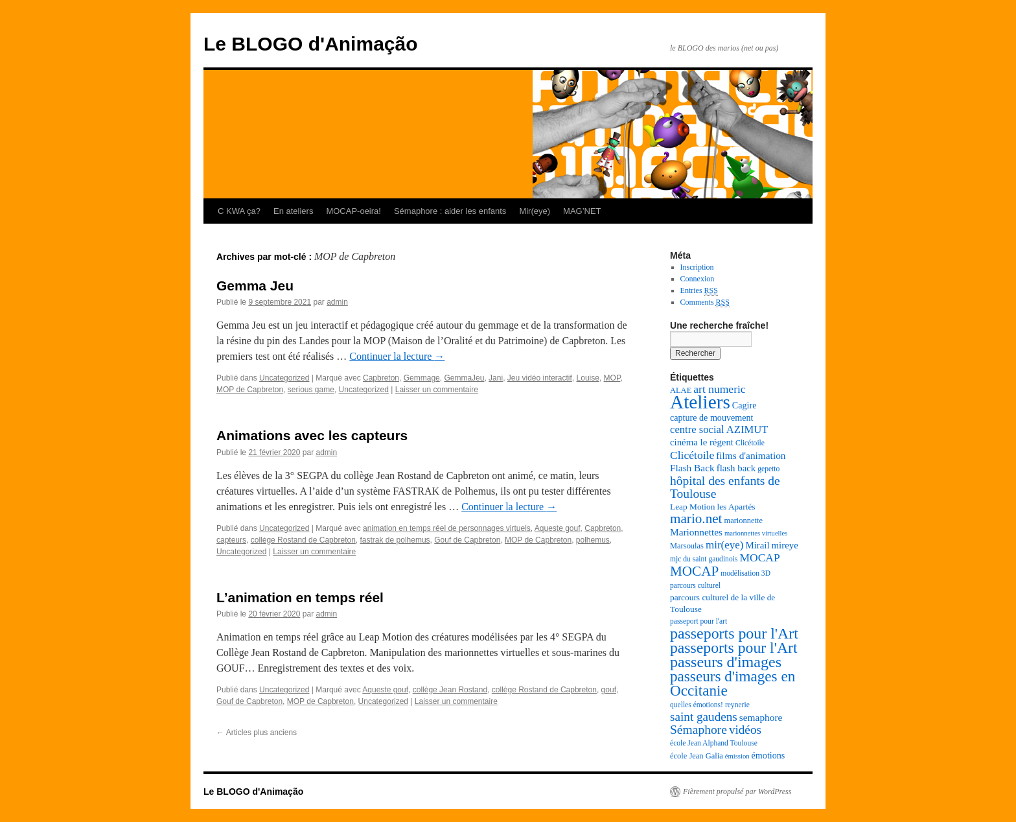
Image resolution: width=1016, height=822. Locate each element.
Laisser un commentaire (436, 389)
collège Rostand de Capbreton (303, 540)
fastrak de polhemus (395, 540)
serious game (311, 389)
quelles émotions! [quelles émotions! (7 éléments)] (696, 705)
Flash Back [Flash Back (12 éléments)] (692, 467)
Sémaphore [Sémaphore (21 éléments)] (698, 729)
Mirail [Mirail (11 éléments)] (757, 545)
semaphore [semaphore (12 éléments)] (761, 717)
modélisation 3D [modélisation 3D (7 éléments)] (745, 573)
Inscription (697, 267)
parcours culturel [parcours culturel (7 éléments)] (695, 585)
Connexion (697, 278)
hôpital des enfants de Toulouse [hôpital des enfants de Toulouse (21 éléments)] (725, 487)
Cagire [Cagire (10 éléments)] (744, 405)
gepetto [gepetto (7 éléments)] (768, 469)
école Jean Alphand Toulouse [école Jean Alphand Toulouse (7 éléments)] (713, 743)
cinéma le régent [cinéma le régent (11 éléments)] (701, 442)
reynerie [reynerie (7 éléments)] (737, 705)
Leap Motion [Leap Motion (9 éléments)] (692, 506)
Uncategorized (284, 377)
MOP (612, 377)
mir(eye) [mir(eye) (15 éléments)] (725, 545)
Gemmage (422, 377)
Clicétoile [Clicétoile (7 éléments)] (750, 443)
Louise (588, 377)
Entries (699, 291)
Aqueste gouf (558, 528)
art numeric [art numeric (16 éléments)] (719, 388)
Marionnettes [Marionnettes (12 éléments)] (696, 531)
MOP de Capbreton (249, 389)
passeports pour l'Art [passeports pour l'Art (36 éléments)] (734, 647)
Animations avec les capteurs (312, 435)
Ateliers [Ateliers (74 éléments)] (700, 402)
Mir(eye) (534, 211)
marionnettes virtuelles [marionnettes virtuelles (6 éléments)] (755, 533)
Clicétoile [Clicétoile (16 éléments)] (692, 455)
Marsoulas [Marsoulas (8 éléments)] (687, 545)
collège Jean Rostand (450, 689)
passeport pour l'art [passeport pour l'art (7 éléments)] (698, 621)
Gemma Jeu (255, 285)
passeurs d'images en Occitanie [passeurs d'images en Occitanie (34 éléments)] (732, 683)
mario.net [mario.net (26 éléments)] (696, 518)
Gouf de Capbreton (467, 540)
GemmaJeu (464, 377)
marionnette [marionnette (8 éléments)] (743, 520)
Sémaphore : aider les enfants (450, 211)
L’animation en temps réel (300, 597)
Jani (496, 377)
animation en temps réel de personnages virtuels (447, 528)
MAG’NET (582, 211)
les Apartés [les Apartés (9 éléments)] (736, 506)
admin (337, 302)
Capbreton (381, 377)
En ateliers (293, 211)
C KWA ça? (239, 211)
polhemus (593, 540)
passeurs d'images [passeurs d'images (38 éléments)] (725, 661)
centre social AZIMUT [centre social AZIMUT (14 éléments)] (719, 429)
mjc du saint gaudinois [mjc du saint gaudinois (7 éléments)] (703, 559)
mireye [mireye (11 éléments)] (785, 545)
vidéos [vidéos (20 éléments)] (745, 729)
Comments (705, 302)
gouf (608, 689)
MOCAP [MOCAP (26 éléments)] (694, 571)
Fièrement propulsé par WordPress (737, 791)
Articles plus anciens (256, 732)
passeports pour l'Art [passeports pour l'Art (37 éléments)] (734, 633)
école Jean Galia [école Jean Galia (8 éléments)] (696, 755)
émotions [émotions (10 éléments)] (768, 755)
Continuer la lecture (396, 356)
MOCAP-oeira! (353, 211)
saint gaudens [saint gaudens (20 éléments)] (703, 716)
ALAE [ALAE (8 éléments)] (680, 390)
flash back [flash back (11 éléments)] (736, 468)
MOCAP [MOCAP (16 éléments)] (759, 557)
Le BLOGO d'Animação (310, 43)
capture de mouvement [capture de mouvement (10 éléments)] (712, 417)
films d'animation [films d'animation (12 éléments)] (750, 455)
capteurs (231, 540)
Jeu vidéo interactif (539, 377)
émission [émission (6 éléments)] (737, 756)
